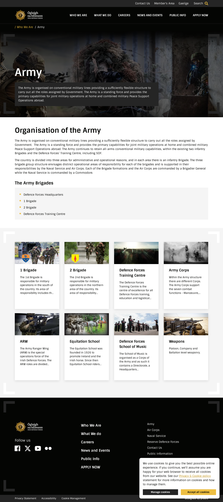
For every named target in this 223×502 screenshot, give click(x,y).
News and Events (150, 15)
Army (150, 424)
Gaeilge (184, 3)
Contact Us (142, 3)
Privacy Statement (25, 498)
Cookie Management (73, 498)
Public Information (160, 453)
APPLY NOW (200, 15)
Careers (124, 15)
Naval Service (156, 436)
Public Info (178, 15)
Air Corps (153, 430)
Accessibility (48, 498)
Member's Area (164, 3)
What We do (102, 15)
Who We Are (78, 15)
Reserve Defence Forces (163, 442)
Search (198, 3)
